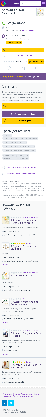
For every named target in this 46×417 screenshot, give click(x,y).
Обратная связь (7, 394)
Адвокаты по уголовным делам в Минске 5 (19, 146)
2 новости (5, 265)
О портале (16, 394)
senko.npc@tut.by (28, 30)
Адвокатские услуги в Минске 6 (15, 142)
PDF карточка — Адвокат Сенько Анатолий (18, 173)
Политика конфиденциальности (23, 396)
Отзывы (28, 76)
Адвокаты (7, 136)
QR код (36, 76)
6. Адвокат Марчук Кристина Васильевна (26, 366)
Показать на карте (14, 42)
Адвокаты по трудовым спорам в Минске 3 (19, 150)
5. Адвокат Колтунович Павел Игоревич (26, 334)
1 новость (5, 322)
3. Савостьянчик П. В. (21, 275)
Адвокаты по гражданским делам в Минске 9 (20, 138)
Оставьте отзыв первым (30, 217)
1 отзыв (28, 243)
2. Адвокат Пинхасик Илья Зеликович (25, 247)
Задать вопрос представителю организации (19, 167)
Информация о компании (12, 76)
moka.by (14, 28)
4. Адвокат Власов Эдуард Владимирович (24, 303)
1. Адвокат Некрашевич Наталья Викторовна (23, 221)
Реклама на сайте (27, 394)
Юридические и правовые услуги (15, 155)
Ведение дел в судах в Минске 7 (15, 158)
